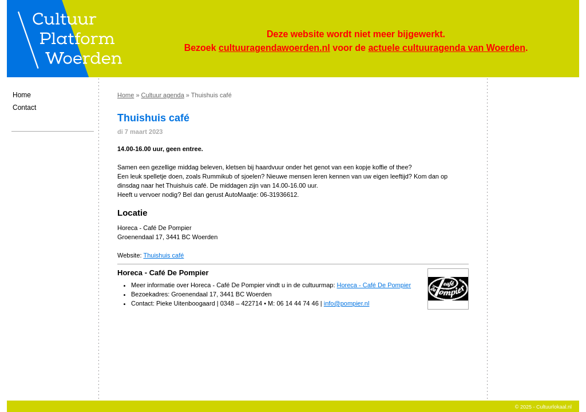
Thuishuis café (163, 255)
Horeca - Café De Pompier (374, 285)
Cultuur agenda (162, 95)
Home (22, 95)
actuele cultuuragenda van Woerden (446, 48)
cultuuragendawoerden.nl (274, 48)
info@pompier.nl (347, 303)
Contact (24, 108)
